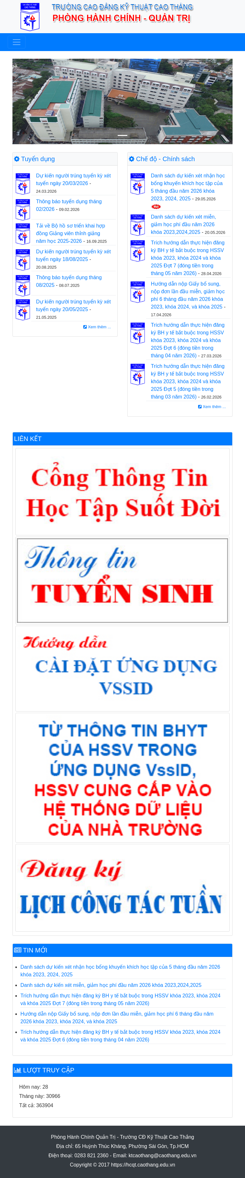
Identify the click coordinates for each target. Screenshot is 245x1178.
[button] (29, 101)
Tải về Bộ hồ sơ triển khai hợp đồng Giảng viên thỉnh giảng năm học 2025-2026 (70, 233)
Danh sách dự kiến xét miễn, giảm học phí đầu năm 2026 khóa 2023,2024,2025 (183, 224)
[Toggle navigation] (17, 42)
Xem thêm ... (97, 326)
